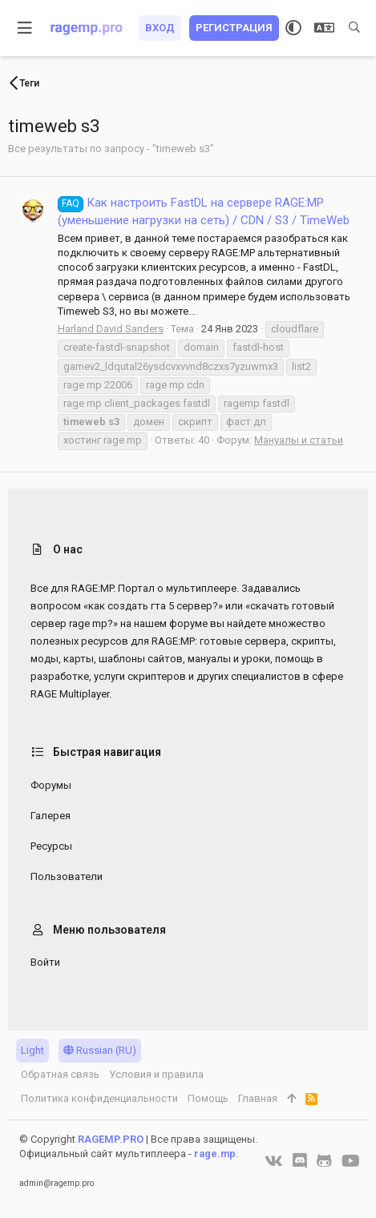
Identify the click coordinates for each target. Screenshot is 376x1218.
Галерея (50, 816)
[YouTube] (351, 1161)
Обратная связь (60, 1074)
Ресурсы (51, 846)
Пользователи (66, 876)
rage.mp (215, 1154)
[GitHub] (324, 1161)
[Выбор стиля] (293, 28)
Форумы (50, 785)
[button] (25, 28)
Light (32, 1050)
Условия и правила (156, 1074)
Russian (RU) (99, 1050)
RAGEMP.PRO (111, 1139)
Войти (45, 962)
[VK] (274, 1161)
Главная (257, 1098)
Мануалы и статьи (298, 440)
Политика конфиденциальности (99, 1098)
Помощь (208, 1098)
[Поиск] (354, 28)
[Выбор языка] (324, 28)
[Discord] (300, 1161)
